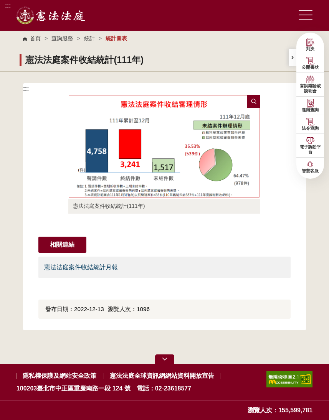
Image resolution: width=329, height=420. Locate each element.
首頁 (35, 38)
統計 (89, 38)
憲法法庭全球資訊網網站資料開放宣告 (162, 375)
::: (8, 5)
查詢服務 (62, 38)
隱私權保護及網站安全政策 (59, 375)
